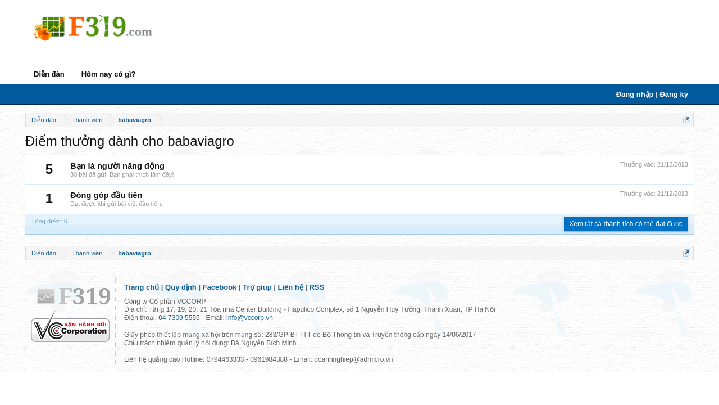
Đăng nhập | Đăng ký (652, 94)
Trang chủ (141, 287)
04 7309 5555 (178, 318)
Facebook (220, 287)
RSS (317, 287)
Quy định (181, 287)
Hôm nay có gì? (108, 74)
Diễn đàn (49, 74)
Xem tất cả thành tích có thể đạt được (625, 224)
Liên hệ (290, 287)
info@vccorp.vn (249, 318)
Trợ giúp (257, 287)
